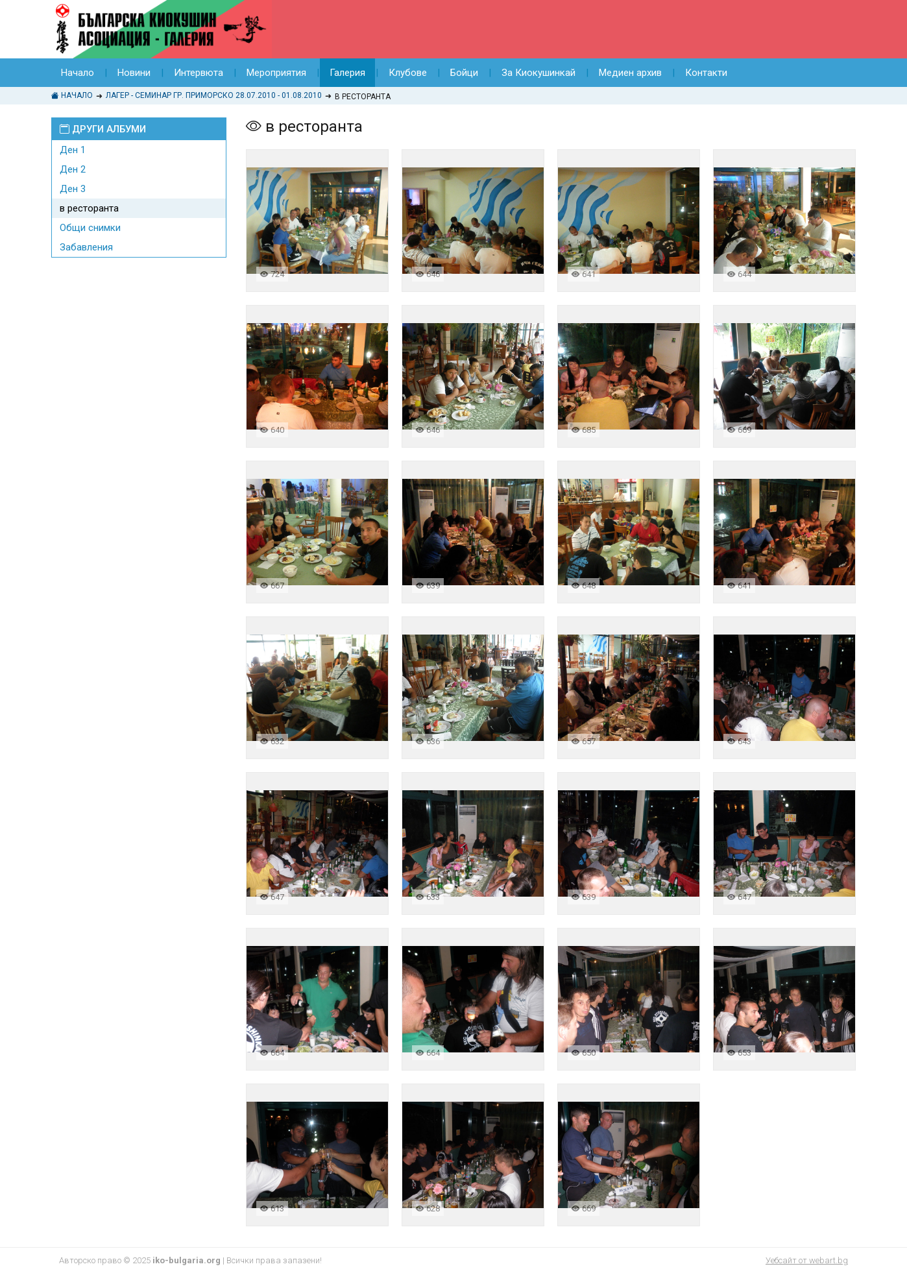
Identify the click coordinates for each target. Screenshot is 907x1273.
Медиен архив (630, 73)
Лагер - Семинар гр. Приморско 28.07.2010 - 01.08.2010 (214, 95)
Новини (134, 73)
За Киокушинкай (538, 73)
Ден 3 (73, 189)
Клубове (408, 73)
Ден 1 (73, 150)
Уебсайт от (807, 1260)
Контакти (706, 73)
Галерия (347, 73)
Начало (77, 73)
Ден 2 (73, 169)
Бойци (464, 73)
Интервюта (198, 73)
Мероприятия (276, 73)
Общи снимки (90, 228)
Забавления (86, 247)
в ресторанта (89, 208)
